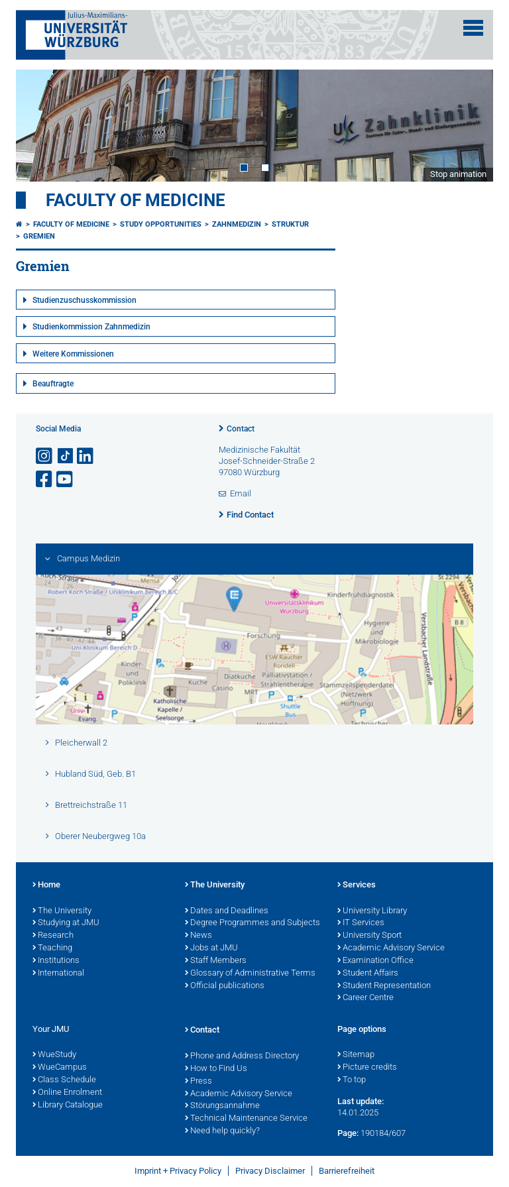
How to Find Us (216, 1069)
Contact (240, 428)
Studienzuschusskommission (84, 300)
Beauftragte (53, 383)
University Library (372, 911)
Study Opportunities (160, 224)
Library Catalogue (67, 1105)
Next (469, 125)
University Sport (369, 936)
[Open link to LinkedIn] (86, 456)
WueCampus (59, 1068)
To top (351, 1080)
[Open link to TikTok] (65, 456)
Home (46, 885)
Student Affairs (367, 974)
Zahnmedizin (236, 224)
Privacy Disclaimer (270, 1171)
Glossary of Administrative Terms (250, 974)
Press (198, 1082)
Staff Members (216, 961)
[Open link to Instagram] (45, 456)
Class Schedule (64, 1080)
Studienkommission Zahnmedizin (91, 326)
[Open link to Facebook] (45, 479)
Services (356, 885)
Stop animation (458, 174)
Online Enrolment (67, 1093)
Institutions (56, 961)
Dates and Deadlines (226, 911)
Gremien (39, 236)
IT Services (360, 923)
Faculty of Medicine (135, 200)
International (58, 974)
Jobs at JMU (211, 948)
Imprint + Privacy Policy (178, 1171)
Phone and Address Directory (242, 1056)
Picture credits (367, 1068)
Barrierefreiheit (346, 1171)
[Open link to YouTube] (65, 479)
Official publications (224, 986)
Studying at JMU (65, 923)
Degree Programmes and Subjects (252, 923)
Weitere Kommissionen (73, 354)
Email (240, 493)
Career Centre (365, 998)
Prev (39, 125)
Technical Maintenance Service (246, 1119)
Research (53, 936)
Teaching (52, 948)
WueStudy (54, 1055)
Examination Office (375, 961)
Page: (348, 1133)
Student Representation (384, 986)
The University (61, 911)
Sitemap (355, 1055)
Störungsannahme (222, 1106)
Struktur (290, 224)
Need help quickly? (222, 1131)
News (198, 936)
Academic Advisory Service (391, 948)
